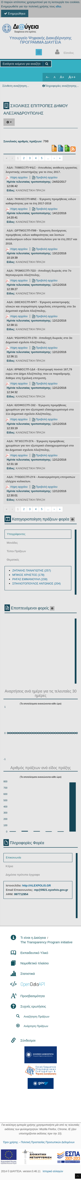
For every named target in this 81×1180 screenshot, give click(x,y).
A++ (72, 77)
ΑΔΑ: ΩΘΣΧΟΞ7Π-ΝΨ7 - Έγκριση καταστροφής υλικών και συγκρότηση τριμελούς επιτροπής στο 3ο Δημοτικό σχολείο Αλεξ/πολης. (41, 306)
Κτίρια (9, 866)
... (48, 158)
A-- (47, 77)
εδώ (58, 6)
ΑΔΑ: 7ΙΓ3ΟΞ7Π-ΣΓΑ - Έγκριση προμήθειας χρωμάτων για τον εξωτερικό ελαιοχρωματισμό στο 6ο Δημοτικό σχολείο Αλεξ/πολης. (40, 445)
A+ (62, 77)
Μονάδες (12, 542)
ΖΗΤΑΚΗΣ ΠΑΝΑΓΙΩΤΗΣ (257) (31, 570)
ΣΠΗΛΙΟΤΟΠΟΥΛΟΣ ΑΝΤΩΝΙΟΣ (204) (36, 583)
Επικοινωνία (13, 857)
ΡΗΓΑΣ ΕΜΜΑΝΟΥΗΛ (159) (29, 579)
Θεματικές (13, 559)
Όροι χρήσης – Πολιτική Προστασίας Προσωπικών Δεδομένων (39, 1142)
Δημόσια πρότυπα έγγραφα (23, 874)
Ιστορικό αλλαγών (53, 1171)
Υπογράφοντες (16, 534)
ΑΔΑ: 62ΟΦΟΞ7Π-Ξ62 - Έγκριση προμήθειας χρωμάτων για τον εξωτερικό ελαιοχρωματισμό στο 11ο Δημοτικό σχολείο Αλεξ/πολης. (40, 409)
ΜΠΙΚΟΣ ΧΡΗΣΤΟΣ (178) (28, 574)
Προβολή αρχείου (44, 177)
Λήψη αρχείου (17, 177)
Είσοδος (63, 52)
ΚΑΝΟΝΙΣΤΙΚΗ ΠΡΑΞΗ (30, 190)
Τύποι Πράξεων (16, 551)
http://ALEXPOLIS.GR (36, 885)
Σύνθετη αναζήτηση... (15, 85)
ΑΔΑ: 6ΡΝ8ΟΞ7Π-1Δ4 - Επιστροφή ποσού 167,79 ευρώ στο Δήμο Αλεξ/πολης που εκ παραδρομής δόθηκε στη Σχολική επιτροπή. (39, 374)
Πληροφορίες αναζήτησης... (62, 85)
